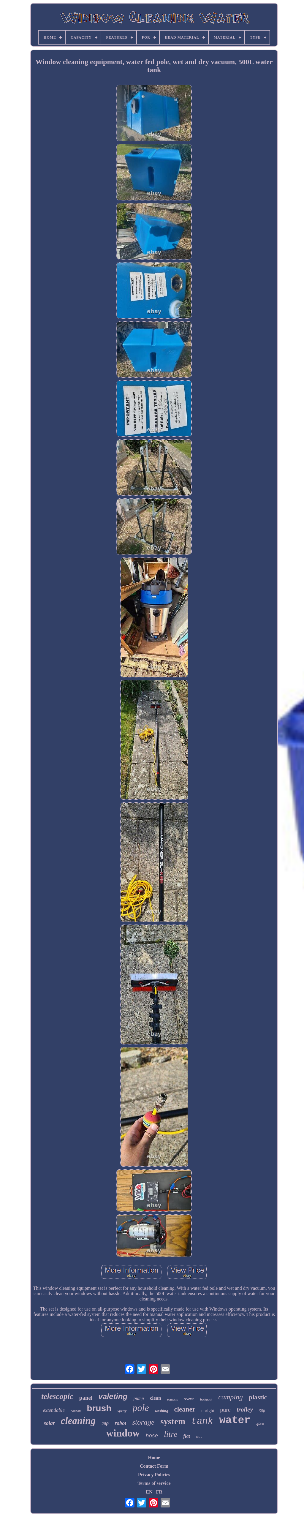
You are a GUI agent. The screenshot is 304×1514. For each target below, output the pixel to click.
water (234, 1420)
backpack (206, 1399)
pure (225, 1409)
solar (49, 1423)
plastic (258, 1397)
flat (186, 1436)
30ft (262, 1411)
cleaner (185, 1409)
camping (230, 1397)
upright (207, 1410)
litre (171, 1434)
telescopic (57, 1396)
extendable (54, 1410)
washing (161, 1411)
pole (141, 1407)
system (172, 1421)
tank (202, 1421)
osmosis (172, 1399)
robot (120, 1423)
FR (159, 1491)
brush (99, 1408)
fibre (199, 1437)
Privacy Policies (154, 1474)
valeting (112, 1396)
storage (143, 1422)
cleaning (78, 1420)
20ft (105, 1423)
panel (85, 1398)
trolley (245, 1409)
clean (155, 1398)
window (123, 1433)
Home (154, 1457)
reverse (189, 1399)
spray (121, 1411)
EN (149, 1491)
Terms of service (153, 1483)
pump (138, 1398)
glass (260, 1424)
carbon (76, 1411)
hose (152, 1435)
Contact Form (154, 1466)
